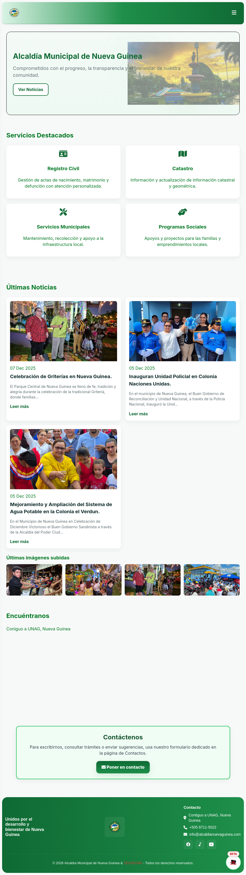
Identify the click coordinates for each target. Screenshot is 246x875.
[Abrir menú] (234, 12)
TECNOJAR (133, 863)
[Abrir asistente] (233, 862)
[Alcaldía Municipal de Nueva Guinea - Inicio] (14, 12)
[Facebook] (188, 844)
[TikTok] (200, 844)
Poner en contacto (123, 767)
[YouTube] (211, 844)
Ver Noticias (30, 89)
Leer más (19, 406)
